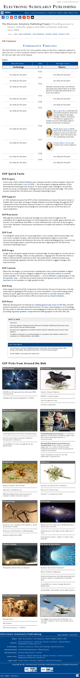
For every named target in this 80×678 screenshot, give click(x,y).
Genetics (22, 656)
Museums (41, 657)
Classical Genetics (39, 13)
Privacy (33, 660)
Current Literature (25, 647)
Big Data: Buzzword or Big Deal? (52, 568)
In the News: (12, 647)
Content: (13, 643)
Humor (39, 653)
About (27, 13)
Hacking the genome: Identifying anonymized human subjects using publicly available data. (58, 578)
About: (14, 639)
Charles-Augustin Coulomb (64, 143)
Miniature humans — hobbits (14, 627)
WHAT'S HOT (64, 34)
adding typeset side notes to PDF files (50, 305)
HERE (37, 336)
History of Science (65, 656)
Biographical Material (27, 657)
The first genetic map (49, 400)
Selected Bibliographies (27, 650)
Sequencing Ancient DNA (12, 535)
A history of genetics (48, 404)
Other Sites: (12, 656)
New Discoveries (57, 647)
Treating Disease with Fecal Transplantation (20, 434)
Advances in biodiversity (12, 490)
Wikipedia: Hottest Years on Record (16, 568)
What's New (63, 13)
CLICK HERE (15, 353)
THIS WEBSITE (38, 34)
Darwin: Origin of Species (50, 392)
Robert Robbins (26, 182)
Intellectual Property (53, 660)
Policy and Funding (42, 647)
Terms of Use (23, 660)
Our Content (28, 639)
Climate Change (10, 544)
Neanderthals (8, 619)
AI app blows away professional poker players (58, 590)
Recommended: (11, 650)
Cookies (41, 660)
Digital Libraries (50, 656)
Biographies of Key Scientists (29, 644)
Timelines (52, 13)
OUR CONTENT (25, 34)
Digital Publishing (34, 656)
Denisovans (7, 623)
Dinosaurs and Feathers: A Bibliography (18, 531)
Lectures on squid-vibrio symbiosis (54, 485)
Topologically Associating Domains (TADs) (18, 398)
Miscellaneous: (11, 653)
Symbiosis (45, 462)
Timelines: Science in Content (46, 642)
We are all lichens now (49, 490)
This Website (39, 639)
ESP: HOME (5, 676)
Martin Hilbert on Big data (50, 572)
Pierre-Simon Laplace (61, 129)
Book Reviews (44, 650)
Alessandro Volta (60, 111)
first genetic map (10, 278)
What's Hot (73, 13)
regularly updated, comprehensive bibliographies (32, 311)
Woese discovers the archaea (14, 485)
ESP (15, 34)
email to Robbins (57, 296)
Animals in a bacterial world (52, 494)
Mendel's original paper (59, 276)
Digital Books (64, 642)
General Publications (26, 653)
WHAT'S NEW (51, 34)
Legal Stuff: (12, 660)
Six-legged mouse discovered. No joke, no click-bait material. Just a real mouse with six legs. (57, 620)
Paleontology (9, 501)
